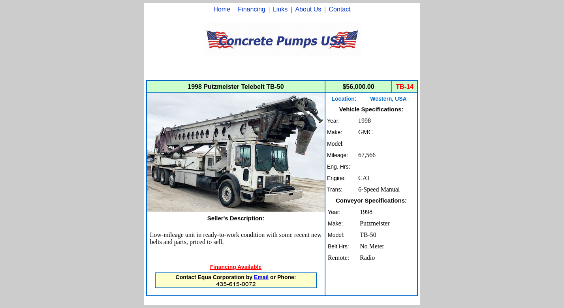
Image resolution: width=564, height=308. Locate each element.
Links (280, 9)
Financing (251, 9)
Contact (339, 9)
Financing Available (235, 267)
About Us (308, 9)
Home (221, 9)
